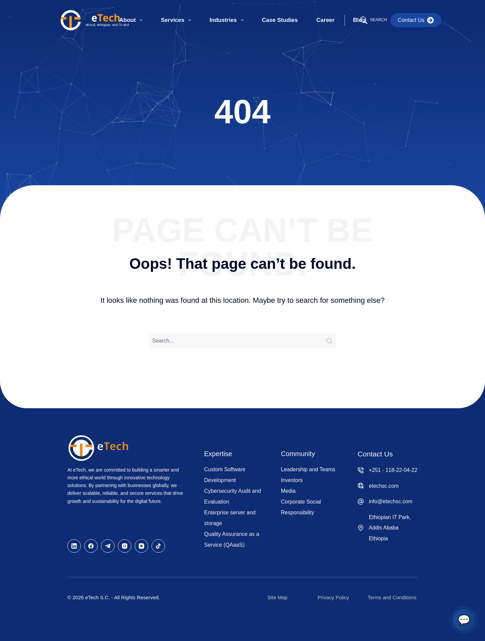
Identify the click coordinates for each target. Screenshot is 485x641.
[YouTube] (141, 546)
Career (325, 20)
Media (288, 491)
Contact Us (416, 20)
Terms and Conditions (391, 597)
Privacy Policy (333, 597)
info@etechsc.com (391, 501)
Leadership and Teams (308, 469)
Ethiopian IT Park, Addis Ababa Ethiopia (390, 527)
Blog (359, 20)
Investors (292, 480)
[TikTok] (158, 546)
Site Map (277, 597)
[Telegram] (108, 546)
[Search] (373, 20)
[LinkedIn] (74, 546)
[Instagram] (124, 546)
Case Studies (280, 20)
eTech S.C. (97, 597)
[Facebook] (91, 546)
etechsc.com (383, 486)
